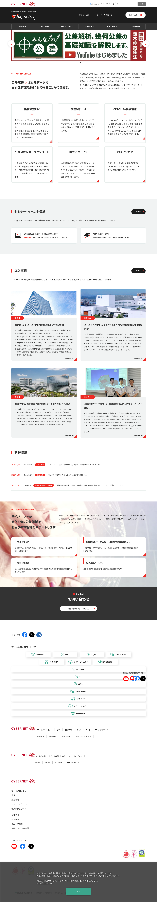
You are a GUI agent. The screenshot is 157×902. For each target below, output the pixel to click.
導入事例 (45, 26)
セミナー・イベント (83, 729)
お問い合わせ (134, 15)
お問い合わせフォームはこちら (78, 608)
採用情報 (52, 736)
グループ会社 (66, 736)
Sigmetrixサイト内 (97, 4)
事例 (58, 729)
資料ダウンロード (85, 15)
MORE (138, 211)
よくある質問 (134, 26)
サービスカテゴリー (44, 729)
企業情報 (40, 736)
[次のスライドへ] (145, 42)
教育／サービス (67, 26)
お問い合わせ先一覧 (83, 736)
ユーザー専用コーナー (105, 15)
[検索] (126, 4)
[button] (76, 62)
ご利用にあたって (45, 883)
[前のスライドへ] (11, 42)
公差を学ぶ (89, 26)
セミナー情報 (112, 26)
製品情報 (22, 26)
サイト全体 (110, 4)
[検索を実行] (142, 4)
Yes (78, 892)
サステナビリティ (101, 729)
